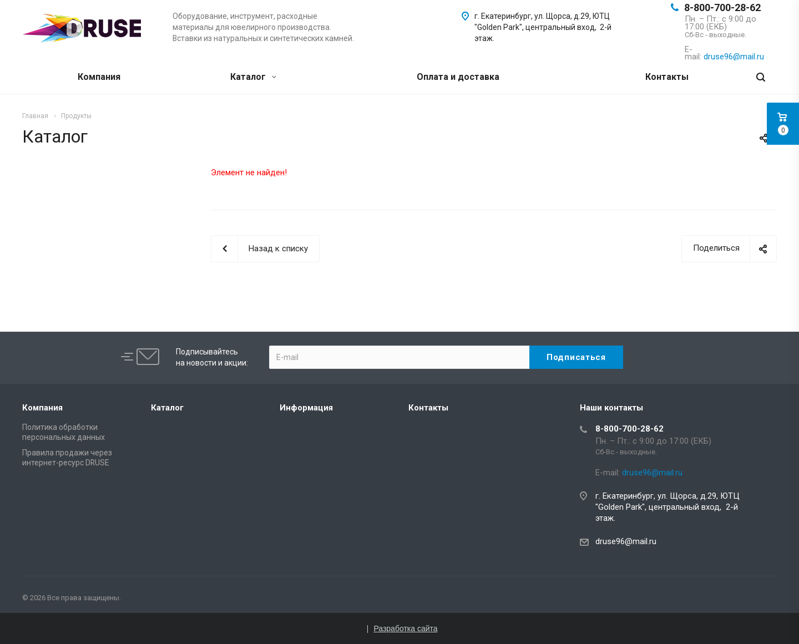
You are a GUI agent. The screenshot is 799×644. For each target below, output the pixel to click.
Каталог (253, 77)
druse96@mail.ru (625, 541)
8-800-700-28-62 (722, 7)
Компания (99, 77)
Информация (306, 408)
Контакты (667, 77)
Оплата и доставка (458, 77)
